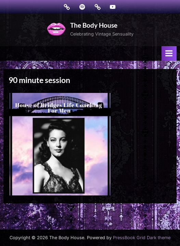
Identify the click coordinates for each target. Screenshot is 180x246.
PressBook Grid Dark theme (141, 237)
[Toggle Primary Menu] (169, 53)
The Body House (93, 25)
